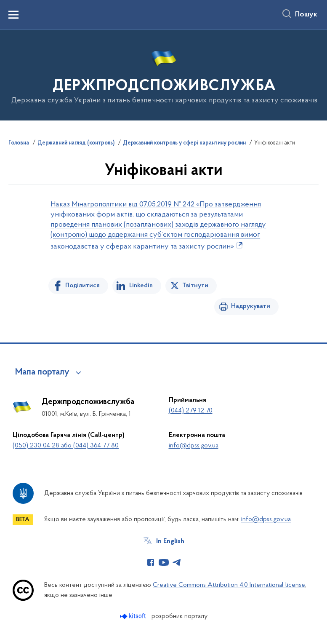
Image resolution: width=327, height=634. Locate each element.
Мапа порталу (42, 372)
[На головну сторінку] (163, 74)
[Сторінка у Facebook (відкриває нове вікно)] (151, 562)
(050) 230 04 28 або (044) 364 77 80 (66, 445)
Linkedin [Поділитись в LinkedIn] (141, 285)
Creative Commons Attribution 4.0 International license (229, 585)
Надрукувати (250, 306)
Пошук (306, 15)
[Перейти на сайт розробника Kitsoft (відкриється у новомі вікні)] (133, 616)
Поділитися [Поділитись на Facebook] (82, 285)
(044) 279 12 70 (191, 410)
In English (170, 541)
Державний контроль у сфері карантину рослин (184, 143)
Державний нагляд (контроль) (75, 143)
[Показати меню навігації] (13, 15)
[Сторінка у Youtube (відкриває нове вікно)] (164, 562)
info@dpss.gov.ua (193, 445)
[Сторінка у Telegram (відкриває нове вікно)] (177, 562)
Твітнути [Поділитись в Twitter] (195, 285)
